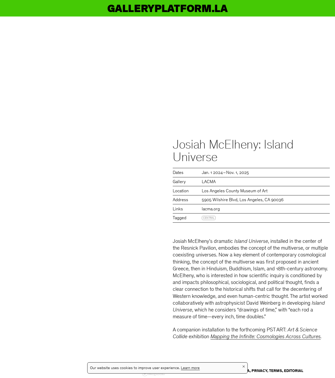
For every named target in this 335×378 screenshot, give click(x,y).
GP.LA (20, 8)
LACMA (209, 182)
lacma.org (211, 209)
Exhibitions (135, 8)
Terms (275, 371)
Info (317, 8)
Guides (272, 8)
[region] (84, 197)
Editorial (293, 371)
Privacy (259, 371)
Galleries (210, 8)
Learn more (190, 368)
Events (67, 8)
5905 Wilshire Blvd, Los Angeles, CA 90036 (242, 200)
